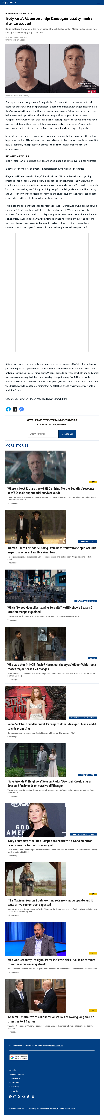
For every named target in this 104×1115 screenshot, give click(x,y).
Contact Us (13, 1091)
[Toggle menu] (100, 2)
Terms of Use (14, 1087)
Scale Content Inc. (56, 1046)
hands (81, 140)
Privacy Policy (14, 1078)
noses (73, 140)
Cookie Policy (14, 1083)
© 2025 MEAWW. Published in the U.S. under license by (29, 1046)
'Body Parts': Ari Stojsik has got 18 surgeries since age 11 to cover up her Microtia (50, 160)
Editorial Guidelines (16, 1074)
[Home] (9, 2)
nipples (63, 140)
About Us (12, 1070)
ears (91, 140)
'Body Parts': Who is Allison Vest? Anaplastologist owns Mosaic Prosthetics (44, 168)
